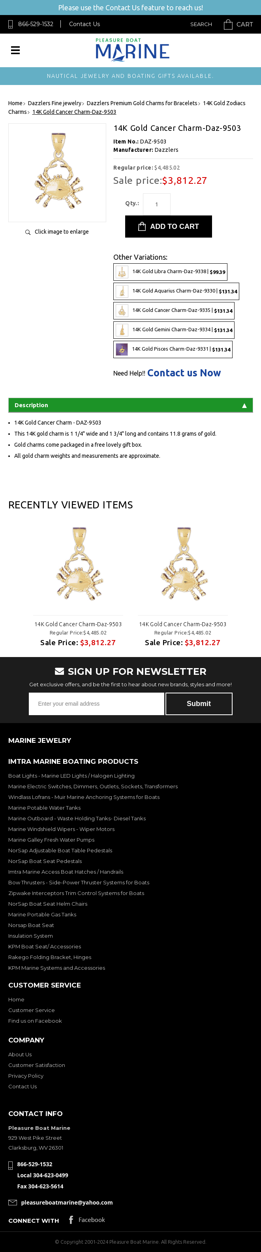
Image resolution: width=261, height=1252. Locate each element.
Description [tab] (131, 405)
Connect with (33, 1220)
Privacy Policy (25, 1076)
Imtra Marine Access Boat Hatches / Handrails (65, 872)
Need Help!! (129, 373)
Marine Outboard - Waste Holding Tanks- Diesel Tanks (77, 818)
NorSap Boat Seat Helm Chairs (47, 904)
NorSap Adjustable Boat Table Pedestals (60, 850)
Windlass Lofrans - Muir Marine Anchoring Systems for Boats (84, 797)
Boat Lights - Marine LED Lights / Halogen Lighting (71, 775)
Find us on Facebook (35, 1021)
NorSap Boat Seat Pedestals (45, 861)
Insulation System (30, 936)
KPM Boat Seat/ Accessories (44, 946)
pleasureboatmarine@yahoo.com (67, 1202)
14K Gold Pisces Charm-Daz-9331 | (173, 349)
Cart (245, 24)
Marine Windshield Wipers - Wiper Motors (61, 829)
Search (201, 24)
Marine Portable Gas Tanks (42, 914)
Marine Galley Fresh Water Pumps (51, 840)
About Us (20, 1054)
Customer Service (31, 1010)
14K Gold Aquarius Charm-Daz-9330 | (176, 291)
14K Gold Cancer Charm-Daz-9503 (78, 624)
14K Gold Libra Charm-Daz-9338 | (170, 272)
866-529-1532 (35, 24)
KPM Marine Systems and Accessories (56, 968)
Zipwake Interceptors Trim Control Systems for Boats (76, 893)
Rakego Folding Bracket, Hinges (49, 957)
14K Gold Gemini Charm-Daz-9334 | (174, 330)
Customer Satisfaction (36, 1065)
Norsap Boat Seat (31, 925)
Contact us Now (184, 373)
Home (16, 999)
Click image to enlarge (62, 231)
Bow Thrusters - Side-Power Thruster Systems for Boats (78, 882)
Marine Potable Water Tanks (44, 807)
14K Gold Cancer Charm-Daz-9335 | (174, 310)
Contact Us (84, 24)
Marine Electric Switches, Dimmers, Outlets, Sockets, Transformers (93, 786)
